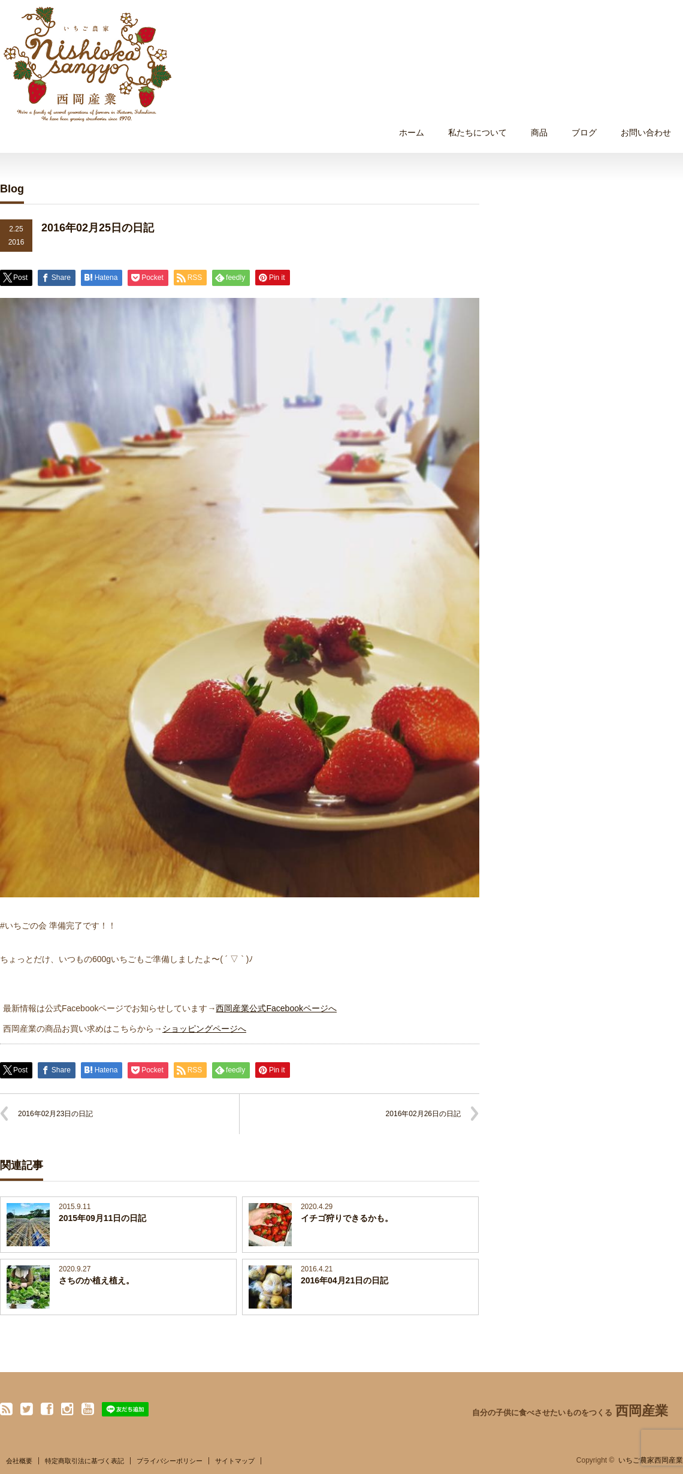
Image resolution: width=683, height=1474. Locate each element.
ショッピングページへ (204, 1028)
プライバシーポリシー (170, 1460)
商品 (539, 132)
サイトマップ (235, 1460)
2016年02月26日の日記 (423, 1114)
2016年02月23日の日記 (55, 1114)
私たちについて (477, 132)
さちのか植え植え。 (96, 1280)
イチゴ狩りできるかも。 (347, 1218)
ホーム (411, 132)
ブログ (584, 132)
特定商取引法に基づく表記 (84, 1460)
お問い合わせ (646, 132)
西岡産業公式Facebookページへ (276, 1008)
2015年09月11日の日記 (102, 1218)
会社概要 (19, 1460)
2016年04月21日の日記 (344, 1280)
